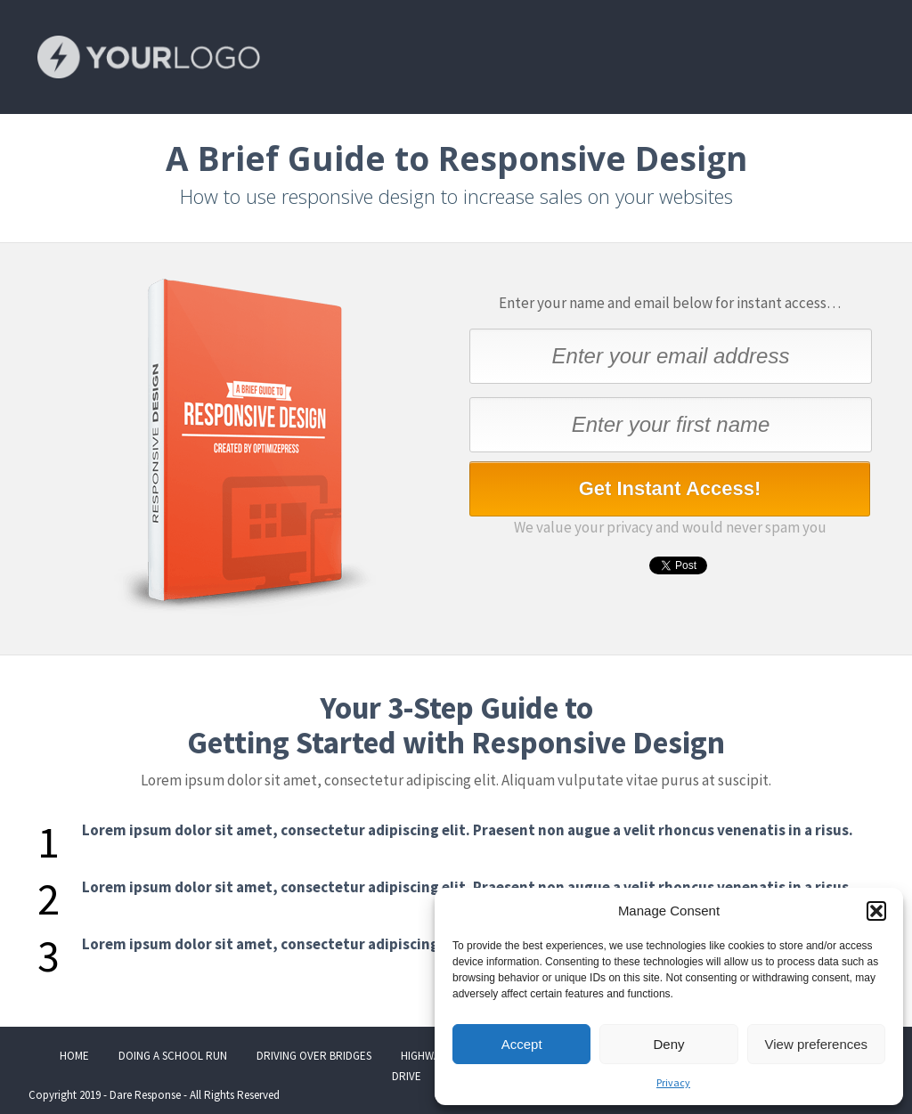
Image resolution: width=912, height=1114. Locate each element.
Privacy (673, 1082)
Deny (668, 1044)
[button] (876, 911)
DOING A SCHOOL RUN (172, 1055)
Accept (521, 1044)
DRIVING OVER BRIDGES (313, 1055)
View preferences (816, 1044)
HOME (74, 1055)
